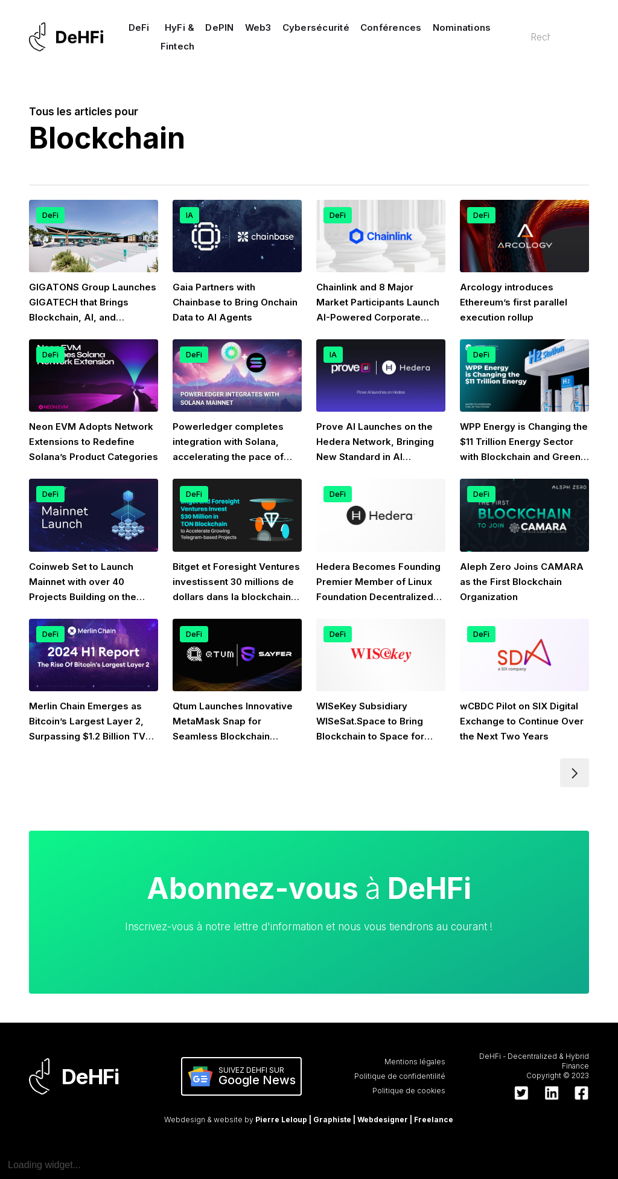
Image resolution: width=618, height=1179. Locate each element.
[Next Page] (574, 772)
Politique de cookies (408, 1090)
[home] (66, 37)
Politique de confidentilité (399, 1076)
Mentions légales (414, 1061)
